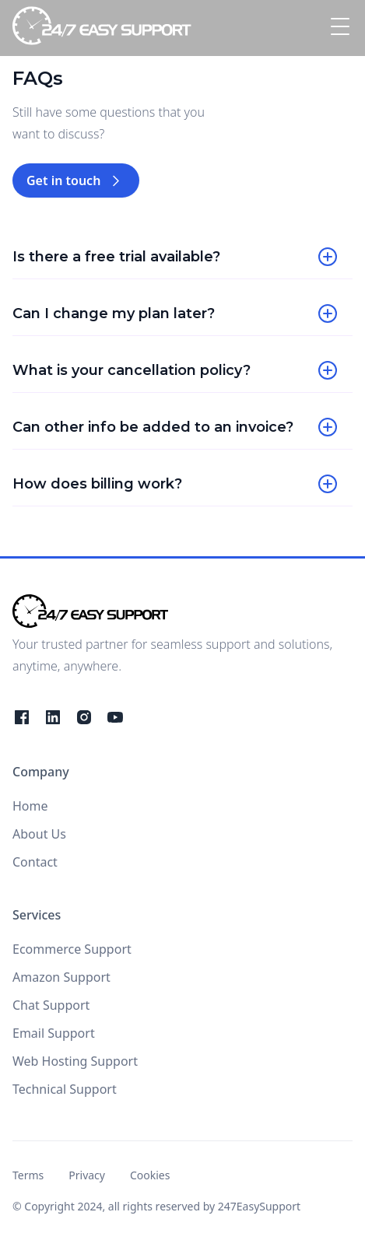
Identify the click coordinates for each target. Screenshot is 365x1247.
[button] (337, 28)
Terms (28, 1175)
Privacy (86, 1175)
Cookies (150, 1175)
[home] (101, 28)
